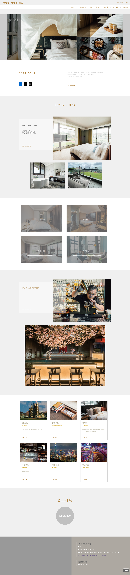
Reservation (65, 515)
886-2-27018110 (83, 546)
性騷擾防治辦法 (83, 565)
